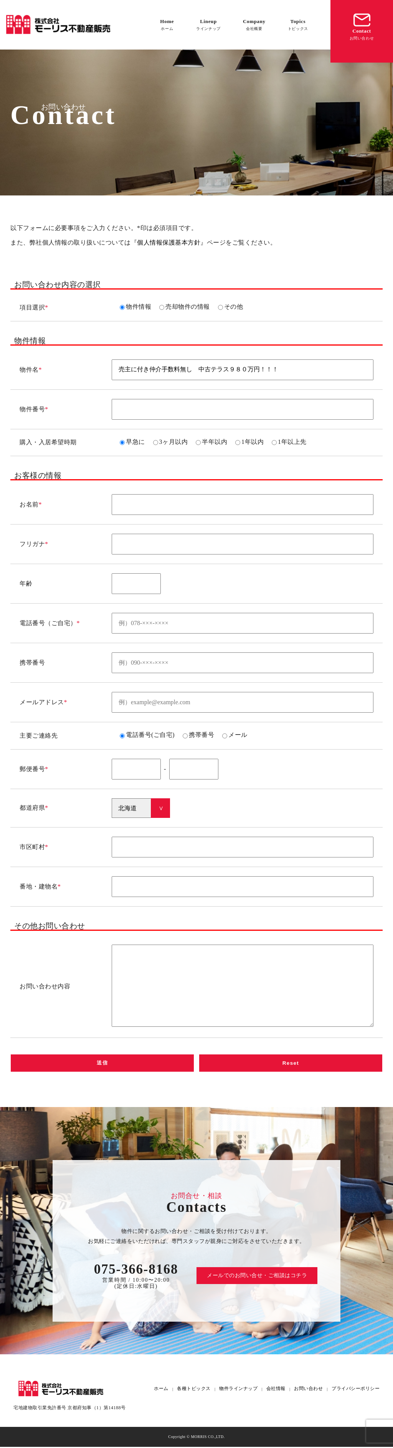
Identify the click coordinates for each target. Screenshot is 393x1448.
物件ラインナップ (238, 1389)
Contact (362, 26)
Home (167, 25)
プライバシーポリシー (356, 1389)
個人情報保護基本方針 (168, 242)
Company (254, 25)
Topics (298, 25)
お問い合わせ (308, 1389)
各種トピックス (194, 1389)
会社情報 (276, 1389)
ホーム (161, 1389)
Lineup (208, 25)
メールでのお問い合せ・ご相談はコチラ (257, 1276)
